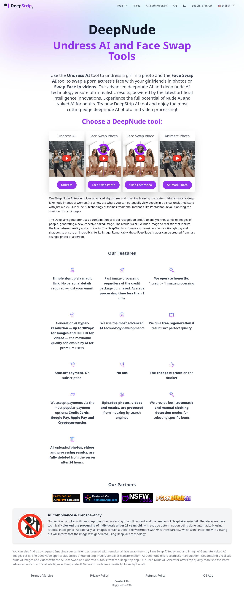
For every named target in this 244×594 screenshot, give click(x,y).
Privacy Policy (99, 575)
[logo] (18, 6)
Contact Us (122, 581)
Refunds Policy (155, 575)
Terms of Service (42, 575)
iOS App (208, 575)
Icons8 (140, 564)
